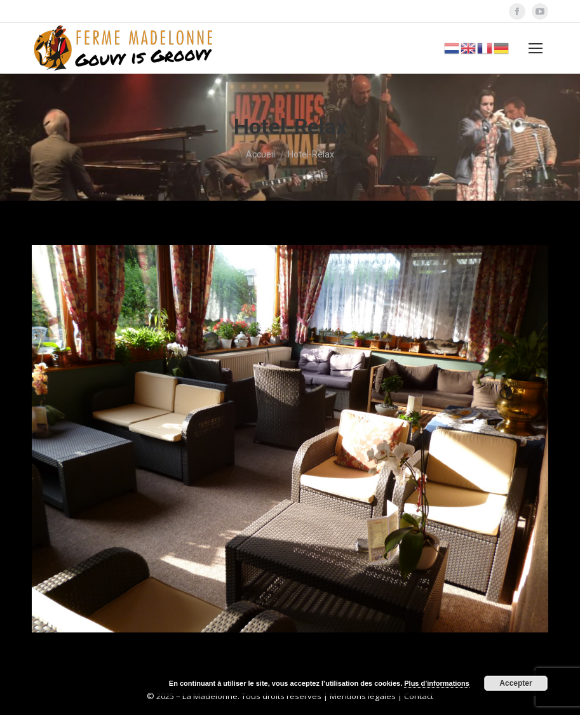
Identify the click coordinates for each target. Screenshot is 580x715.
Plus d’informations (436, 683)
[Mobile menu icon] (535, 48)
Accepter (515, 683)
